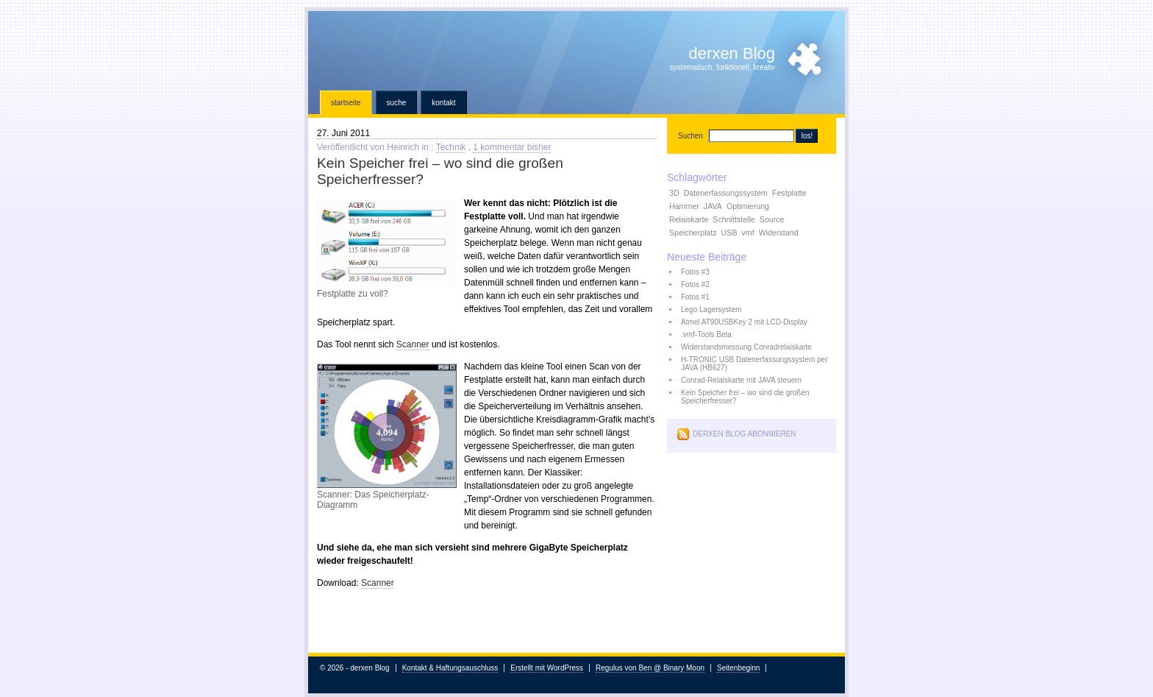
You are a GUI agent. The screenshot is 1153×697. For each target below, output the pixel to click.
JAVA (713, 206)
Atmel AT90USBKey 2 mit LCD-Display (744, 322)
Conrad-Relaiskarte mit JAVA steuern (741, 380)
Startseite (346, 103)
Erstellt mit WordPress (546, 668)
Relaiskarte (688, 219)
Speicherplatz (693, 232)
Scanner (412, 344)
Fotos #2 (695, 284)
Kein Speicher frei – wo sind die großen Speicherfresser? (745, 397)
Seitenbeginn (738, 668)
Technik (451, 147)
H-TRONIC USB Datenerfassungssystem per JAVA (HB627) (754, 363)
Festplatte (789, 192)
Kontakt (443, 103)
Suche (397, 103)
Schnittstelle (733, 219)
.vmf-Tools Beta (706, 334)
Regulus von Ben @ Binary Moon (650, 668)
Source (772, 219)
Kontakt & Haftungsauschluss (450, 668)
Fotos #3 (695, 272)
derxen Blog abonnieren (744, 434)
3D (674, 192)
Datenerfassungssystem (726, 192)
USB (729, 232)
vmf (748, 232)
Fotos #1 (695, 297)
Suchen (690, 136)
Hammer (684, 206)
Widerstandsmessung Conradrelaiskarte (746, 347)
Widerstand (779, 232)
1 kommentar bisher (512, 147)
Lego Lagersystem (711, 309)
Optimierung (748, 206)
